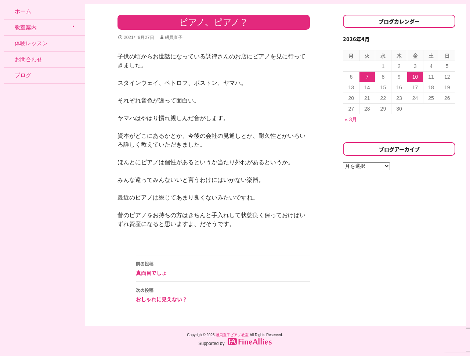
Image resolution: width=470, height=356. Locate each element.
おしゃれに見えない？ (223, 294)
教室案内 (26, 27)
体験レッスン (31, 43)
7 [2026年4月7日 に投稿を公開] (367, 77)
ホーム (23, 11)
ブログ (23, 75)
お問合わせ (28, 59)
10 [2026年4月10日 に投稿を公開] (415, 77)
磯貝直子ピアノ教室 (232, 335)
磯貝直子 (173, 37)
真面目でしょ (223, 267)
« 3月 (351, 119)
